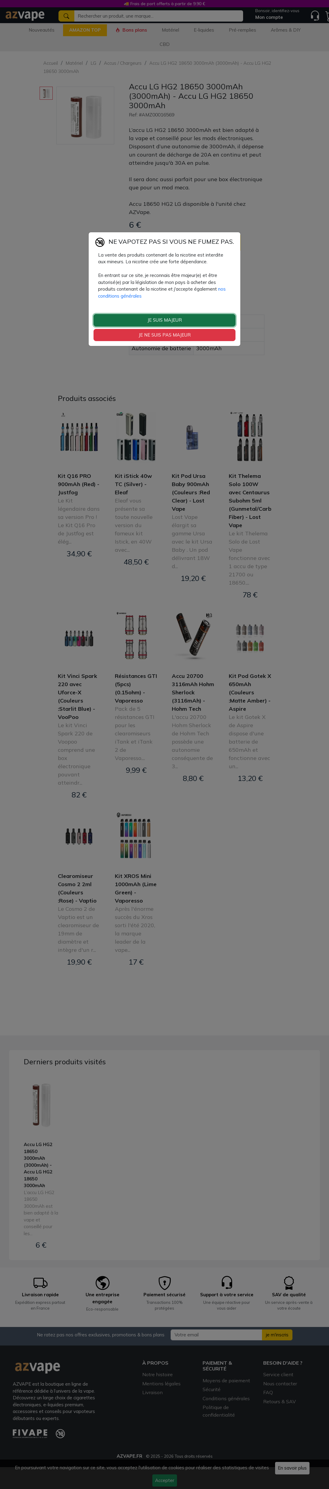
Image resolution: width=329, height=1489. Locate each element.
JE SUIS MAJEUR (164, 320)
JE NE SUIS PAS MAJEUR (165, 335)
